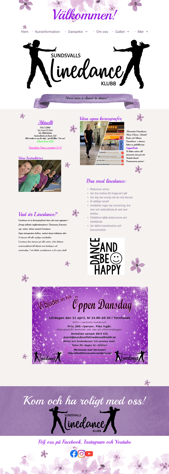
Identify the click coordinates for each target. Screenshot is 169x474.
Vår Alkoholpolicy (45, 133)
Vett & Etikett (45, 127)
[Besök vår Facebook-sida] (74, 454)
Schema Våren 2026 (45, 141)
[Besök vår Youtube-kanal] (89, 454)
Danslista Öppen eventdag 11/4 (45, 147)
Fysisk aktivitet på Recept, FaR (45, 135)
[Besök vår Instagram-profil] (81, 454)
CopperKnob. (132, 148)
